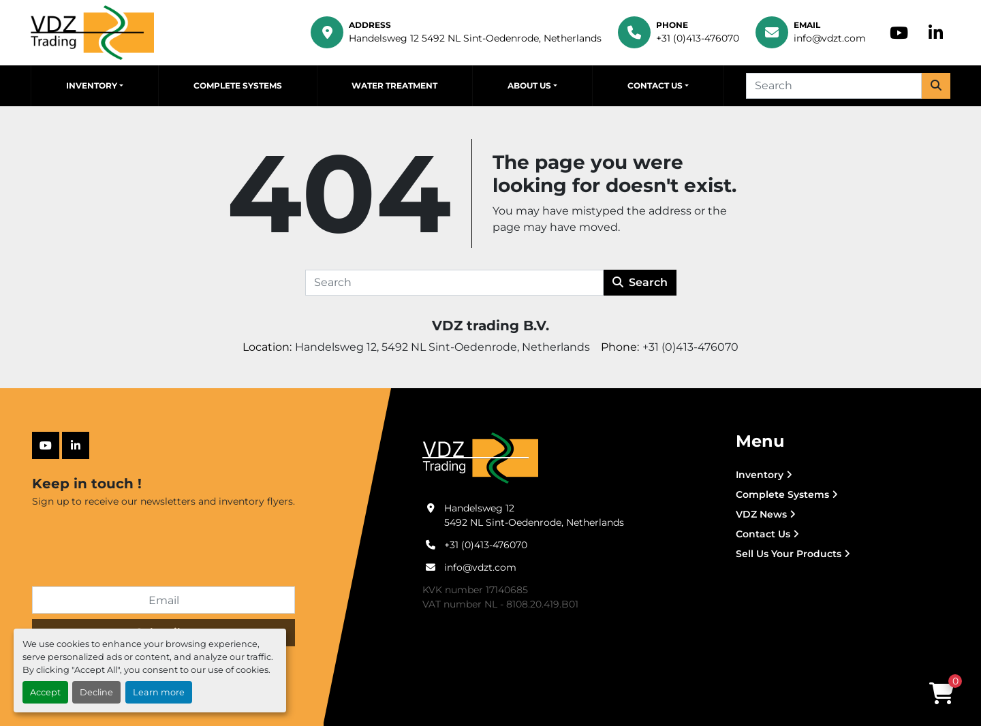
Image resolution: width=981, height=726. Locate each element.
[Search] (834, 86)
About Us (529, 85)
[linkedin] (935, 32)
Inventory (91, 85)
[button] (94, 85)
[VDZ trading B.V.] (480, 458)
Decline (96, 692)
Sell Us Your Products (788, 554)
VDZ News (761, 514)
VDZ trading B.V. (490, 325)
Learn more (159, 692)
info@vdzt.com (830, 38)
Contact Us (655, 85)
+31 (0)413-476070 (697, 38)
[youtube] (899, 32)
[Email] (163, 600)
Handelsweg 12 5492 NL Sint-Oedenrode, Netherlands (475, 38)
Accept (45, 692)
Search (640, 282)
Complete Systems (237, 85)
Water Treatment (394, 85)
